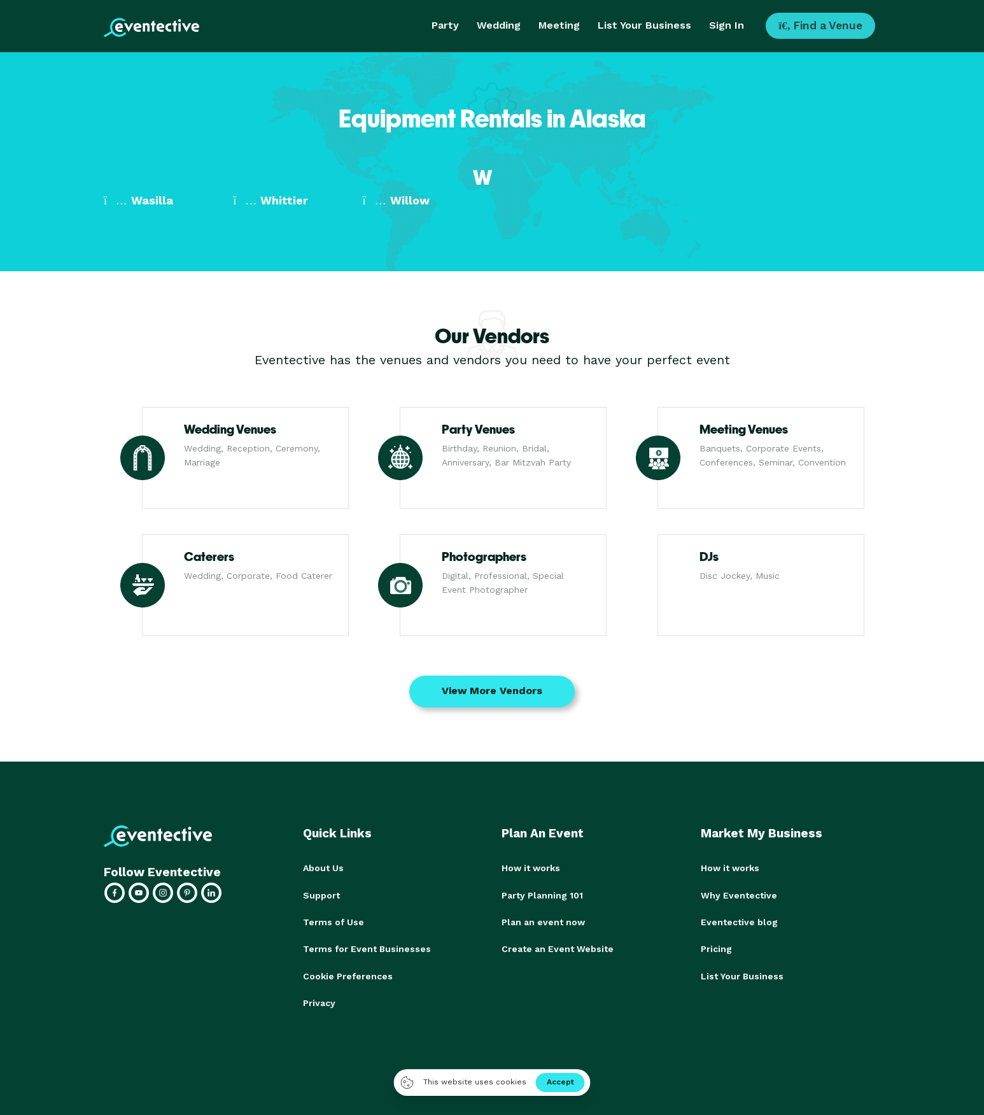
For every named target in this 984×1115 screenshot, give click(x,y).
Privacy (319, 1002)
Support (321, 895)
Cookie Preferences (348, 975)
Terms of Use (333, 921)
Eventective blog (739, 921)
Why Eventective (739, 895)
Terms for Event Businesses (367, 948)
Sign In (726, 25)
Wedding (499, 25)
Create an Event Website (558, 948)
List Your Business (644, 25)
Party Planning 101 (542, 895)
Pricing (716, 948)
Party (445, 25)
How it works (531, 868)
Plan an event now (543, 921)
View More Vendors (492, 691)
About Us (323, 868)
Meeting (559, 25)
